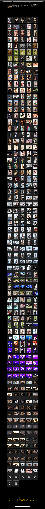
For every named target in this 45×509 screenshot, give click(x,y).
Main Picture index (28, 2)
